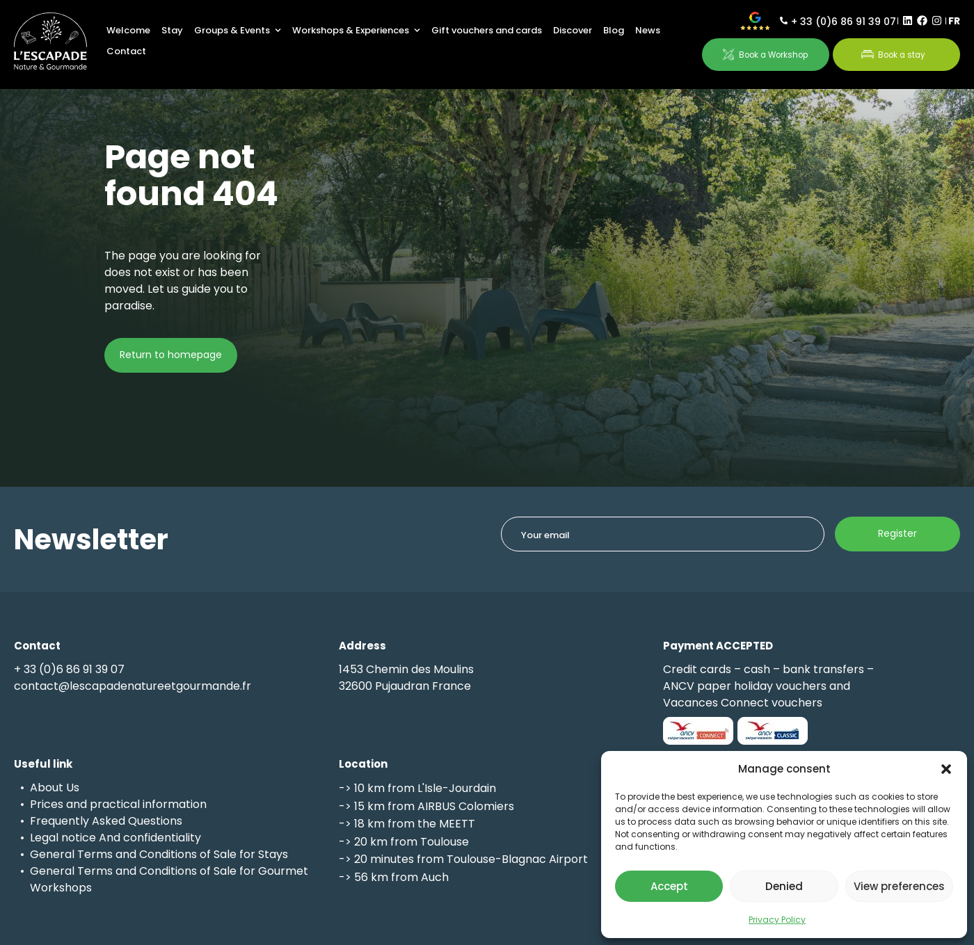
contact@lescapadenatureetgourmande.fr (132, 686)
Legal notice (63, 838)
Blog (613, 30)
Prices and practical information (118, 804)
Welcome (128, 30)
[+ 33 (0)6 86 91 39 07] (784, 20)
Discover (572, 30)
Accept (669, 886)
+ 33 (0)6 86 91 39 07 (843, 22)
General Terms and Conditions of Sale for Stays (159, 854)
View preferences (899, 886)
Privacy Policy (777, 920)
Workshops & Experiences (356, 30)
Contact (126, 51)
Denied (784, 886)
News (647, 30)
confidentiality (162, 838)
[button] (946, 769)
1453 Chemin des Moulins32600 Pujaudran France (406, 677)
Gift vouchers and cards (486, 30)
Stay (172, 30)
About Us (54, 787)
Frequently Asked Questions (106, 821)
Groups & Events (237, 30)
